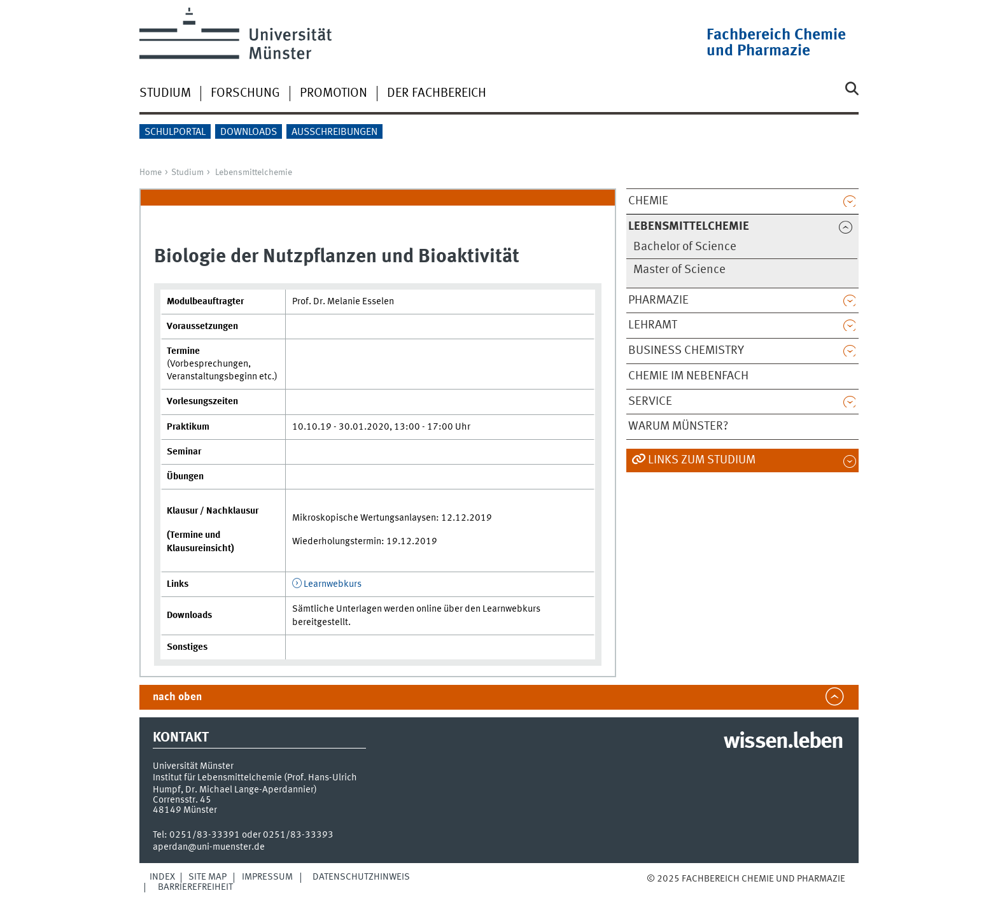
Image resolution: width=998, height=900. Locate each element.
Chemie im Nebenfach (688, 376)
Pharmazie (658, 300)
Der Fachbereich (436, 93)
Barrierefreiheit (195, 887)
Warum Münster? (678, 426)
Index (162, 877)
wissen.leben (783, 742)
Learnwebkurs (333, 584)
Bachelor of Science (684, 247)
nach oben (177, 697)
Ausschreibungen (334, 132)
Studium (165, 93)
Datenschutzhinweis (361, 877)
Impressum (267, 877)
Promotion (333, 93)
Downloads (248, 132)
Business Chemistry (686, 350)
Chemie (648, 201)
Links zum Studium (702, 460)
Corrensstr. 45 (182, 800)
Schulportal (175, 132)
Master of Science (679, 270)
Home (150, 172)
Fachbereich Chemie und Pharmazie (776, 43)
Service (650, 401)
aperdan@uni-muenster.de (209, 847)
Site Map (207, 877)
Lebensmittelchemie (253, 172)
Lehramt (652, 325)
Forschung (245, 93)
